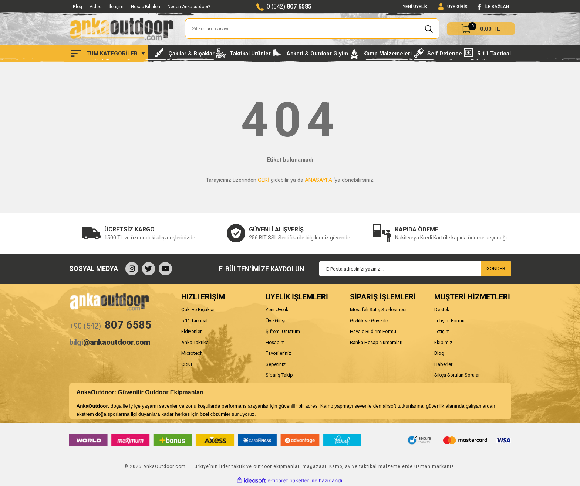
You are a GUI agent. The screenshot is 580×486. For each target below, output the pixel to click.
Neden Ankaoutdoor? (189, 6)
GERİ (263, 180)
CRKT (187, 364)
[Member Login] (453, 6)
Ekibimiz (443, 342)
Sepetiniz (276, 364)
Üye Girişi (276, 320)
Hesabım (275, 342)
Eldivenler (191, 331)
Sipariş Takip (279, 375)
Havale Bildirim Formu (373, 331)
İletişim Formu (449, 320)
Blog (77, 6)
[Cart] (481, 28)
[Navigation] (108, 53)
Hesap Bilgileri (145, 6)
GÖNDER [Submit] (495, 268)
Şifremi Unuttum (283, 331)
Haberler (443, 364)
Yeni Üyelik (277, 309)
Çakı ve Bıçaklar (198, 309)
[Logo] (121, 29)
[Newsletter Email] (415, 268)
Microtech (192, 353)
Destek (441, 309)
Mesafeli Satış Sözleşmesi (378, 309)
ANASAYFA (318, 180)
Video (95, 6)
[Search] (312, 28)
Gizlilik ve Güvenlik (369, 320)
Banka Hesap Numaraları (376, 342)
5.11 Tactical (194, 320)
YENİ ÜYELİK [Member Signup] (415, 6)
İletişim (116, 6)
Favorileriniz (278, 353)
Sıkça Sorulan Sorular (457, 375)
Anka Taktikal (195, 342)
